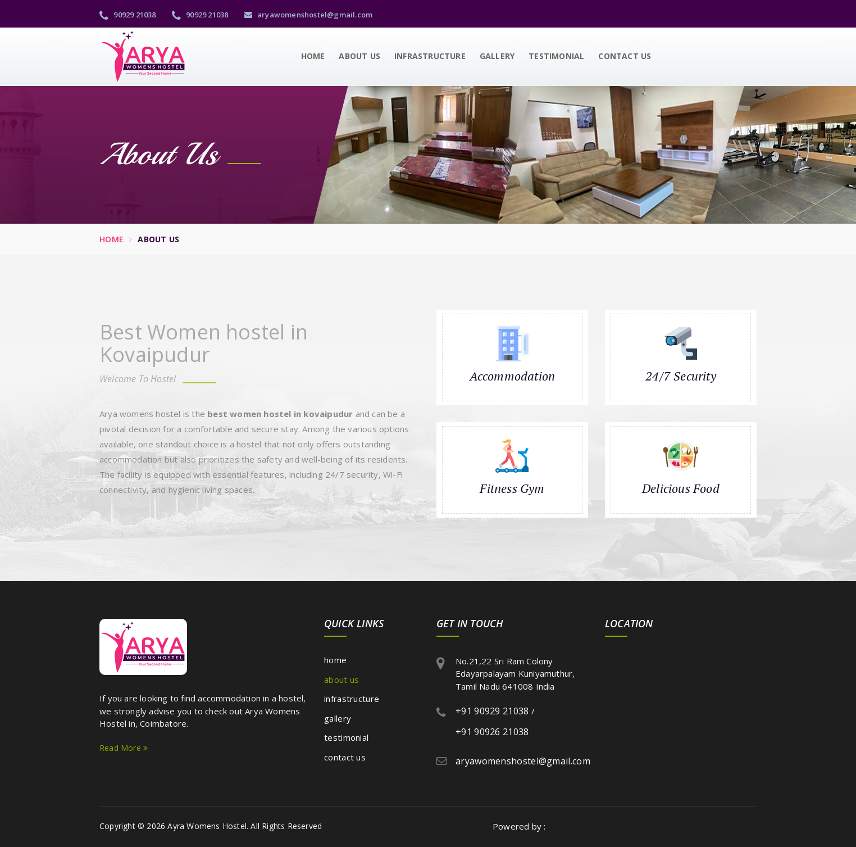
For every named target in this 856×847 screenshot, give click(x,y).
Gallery (497, 56)
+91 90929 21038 (492, 711)
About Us (359, 56)
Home (313, 56)
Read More (123, 747)
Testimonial (556, 56)
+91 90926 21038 (492, 732)
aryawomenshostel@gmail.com (308, 15)
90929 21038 (127, 15)
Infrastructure (430, 56)
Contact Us (624, 56)
